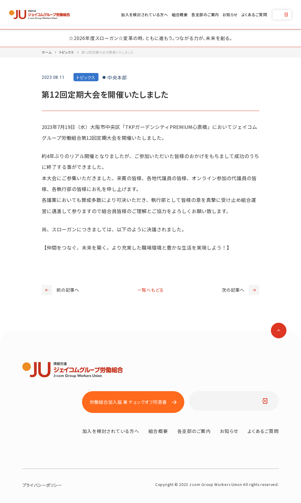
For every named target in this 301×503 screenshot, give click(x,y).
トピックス (66, 52)
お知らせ (230, 14)
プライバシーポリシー (42, 485)
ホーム (47, 52)
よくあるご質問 (254, 14)
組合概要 (180, 14)
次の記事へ (240, 290)
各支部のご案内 (205, 14)
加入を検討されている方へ (144, 14)
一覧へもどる (150, 290)
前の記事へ (60, 290)
